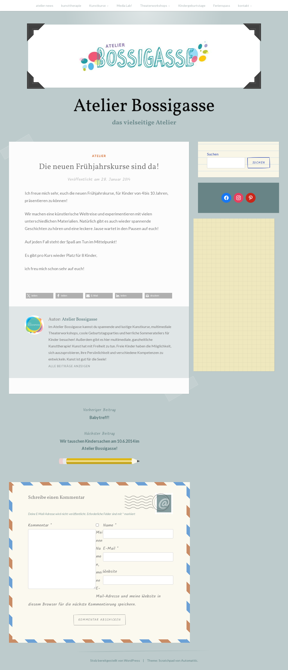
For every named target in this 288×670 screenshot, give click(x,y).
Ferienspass (221, 5)
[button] (39, 296)
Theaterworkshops (153, 5)
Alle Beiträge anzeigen (69, 366)
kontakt (243, 5)
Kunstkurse (97, 5)
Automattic (189, 660)
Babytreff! (99, 413)
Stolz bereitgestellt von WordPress (115, 660)
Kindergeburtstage (191, 5)
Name (109, 525)
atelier (99, 156)
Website (110, 571)
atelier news (44, 5)
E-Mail (110, 548)
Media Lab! (124, 5)
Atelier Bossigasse (144, 106)
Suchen (212, 154)
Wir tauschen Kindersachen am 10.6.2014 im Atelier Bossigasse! (99, 440)
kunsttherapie (71, 5)
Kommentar (40, 525)
